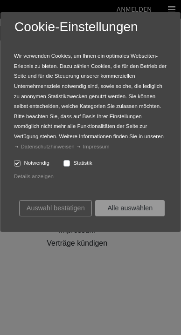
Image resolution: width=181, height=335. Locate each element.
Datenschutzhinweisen (48, 146)
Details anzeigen (34, 176)
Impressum (96, 146)
